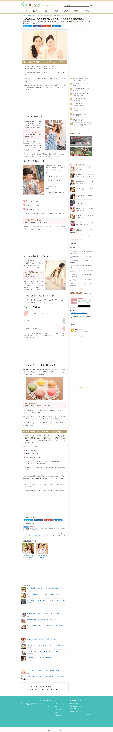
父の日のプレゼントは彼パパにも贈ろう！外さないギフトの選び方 (45, 645)
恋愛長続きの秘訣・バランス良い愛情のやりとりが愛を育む (84, 189)
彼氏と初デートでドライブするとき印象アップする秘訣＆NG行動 (84, 175)
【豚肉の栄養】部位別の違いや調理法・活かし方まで (81, 257)
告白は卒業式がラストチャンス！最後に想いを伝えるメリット (84, 202)
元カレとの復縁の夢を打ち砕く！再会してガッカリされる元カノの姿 (46, 535)
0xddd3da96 (73, 243)
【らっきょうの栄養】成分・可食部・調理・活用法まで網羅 (81, 280)
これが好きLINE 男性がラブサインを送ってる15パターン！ (81, 120)
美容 (56, 11)
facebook (37, 26)
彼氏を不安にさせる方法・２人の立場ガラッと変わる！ (84, 182)
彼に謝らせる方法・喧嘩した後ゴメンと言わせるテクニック (43, 651)
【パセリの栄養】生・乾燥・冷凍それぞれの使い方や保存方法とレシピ (81, 275)
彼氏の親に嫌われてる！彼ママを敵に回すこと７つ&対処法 (43, 613)
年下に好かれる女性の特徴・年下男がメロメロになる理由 (81, 125)
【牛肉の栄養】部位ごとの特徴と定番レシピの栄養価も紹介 (81, 261)
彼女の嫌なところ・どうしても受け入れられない (40, 657)
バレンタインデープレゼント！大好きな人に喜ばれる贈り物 (84, 223)
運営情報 (42, 703)
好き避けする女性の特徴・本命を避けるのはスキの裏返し (82, 84)
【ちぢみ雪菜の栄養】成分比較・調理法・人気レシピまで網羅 (81, 252)
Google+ (47, 26)
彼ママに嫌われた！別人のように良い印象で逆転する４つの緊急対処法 (46, 625)
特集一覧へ (89, 714)
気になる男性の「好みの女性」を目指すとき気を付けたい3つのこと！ (46, 670)
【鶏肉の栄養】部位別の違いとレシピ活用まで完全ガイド (81, 266)
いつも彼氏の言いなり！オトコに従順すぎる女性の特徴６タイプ (82, 104)
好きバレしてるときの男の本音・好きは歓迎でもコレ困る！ (84, 216)
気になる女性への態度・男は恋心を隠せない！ (84, 196)
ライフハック (66, 11)
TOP (25, 10)
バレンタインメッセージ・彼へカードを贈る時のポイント (84, 230)
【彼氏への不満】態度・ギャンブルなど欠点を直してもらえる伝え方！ (46, 676)
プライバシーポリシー (44, 706)
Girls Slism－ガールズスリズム (79, 313)
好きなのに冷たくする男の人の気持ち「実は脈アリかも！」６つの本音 (46, 600)
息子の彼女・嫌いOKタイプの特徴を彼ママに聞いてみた (42, 619)
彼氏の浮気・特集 (74, 703)
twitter (27, 26)
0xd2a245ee (73, 247)
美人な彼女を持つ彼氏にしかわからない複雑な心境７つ (82, 99)
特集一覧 (87, 11)
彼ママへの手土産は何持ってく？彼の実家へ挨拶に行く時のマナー (45, 594)
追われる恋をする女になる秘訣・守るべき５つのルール (82, 114)
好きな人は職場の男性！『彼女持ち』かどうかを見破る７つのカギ (82, 79)
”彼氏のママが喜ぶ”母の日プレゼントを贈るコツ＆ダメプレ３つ (44, 639)
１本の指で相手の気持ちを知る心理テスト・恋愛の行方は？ (82, 89)
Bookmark (56, 26)
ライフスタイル (36, 11)
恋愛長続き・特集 (74, 711)
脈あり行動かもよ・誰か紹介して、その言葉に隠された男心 (82, 94)
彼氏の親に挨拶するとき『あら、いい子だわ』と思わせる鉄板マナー (27, 557)
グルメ (77, 11)
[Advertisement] (44, 102)
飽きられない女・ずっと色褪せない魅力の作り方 (84, 168)
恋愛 (46, 11)
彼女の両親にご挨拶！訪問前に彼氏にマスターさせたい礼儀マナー (41, 557)
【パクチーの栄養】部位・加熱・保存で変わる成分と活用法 (81, 270)
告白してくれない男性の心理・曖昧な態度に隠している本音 (84, 209)
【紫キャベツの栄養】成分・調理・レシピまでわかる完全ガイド (81, 284)
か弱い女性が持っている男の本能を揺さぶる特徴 (82, 109)
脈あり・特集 (73, 708)
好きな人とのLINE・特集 (75, 706)
